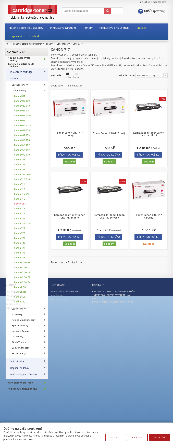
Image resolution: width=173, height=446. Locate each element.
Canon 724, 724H (22, 225)
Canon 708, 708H (22, 176)
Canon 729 (19, 245)
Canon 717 (19, 205)
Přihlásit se (144, 2)
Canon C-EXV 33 (22, 264)
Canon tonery (19, 92)
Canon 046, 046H (22, 117)
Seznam (76, 75)
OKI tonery (17, 338)
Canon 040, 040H (22, 107)
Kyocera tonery (20, 327)
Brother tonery (20, 86)
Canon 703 (19, 161)
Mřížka (68, 75)
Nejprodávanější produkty (66, 422)
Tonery (14, 80)
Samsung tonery (20, 349)
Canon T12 (19, 303)
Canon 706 (19, 166)
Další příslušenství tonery (23, 376)
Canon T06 (19, 298)
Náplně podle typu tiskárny (19, 60)
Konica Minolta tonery (23, 322)
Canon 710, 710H (22, 181)
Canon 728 (19, 240)
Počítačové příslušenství (22, 390)
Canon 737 (19, 259)
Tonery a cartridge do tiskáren (21, 66)
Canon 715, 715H (22, 196)
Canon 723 (19, 220)
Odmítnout (137, 437)
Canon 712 (19, 191)
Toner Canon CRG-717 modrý (70, 134)
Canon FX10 (20, 293)
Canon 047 (19, 122)
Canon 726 (19, 235)
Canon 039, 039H (22, 102)
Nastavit (114, 437)
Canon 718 (19, 210)
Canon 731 (19, 249)
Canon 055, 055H (22, 137)
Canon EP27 (20, 289)
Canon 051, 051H (22, 127)
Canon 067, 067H (22, 151)
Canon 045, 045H (22, 112)
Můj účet (10, 415)
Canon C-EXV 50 (22, 279)
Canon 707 (19, 171)
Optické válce (17, 363)
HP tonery (17, 316)
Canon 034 (19, 98)
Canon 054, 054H (22, 132)
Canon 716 (19, 200)
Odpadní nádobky (19, 369)
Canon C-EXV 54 (22, 284)
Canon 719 (19, 215)
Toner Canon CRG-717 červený (149, 216)
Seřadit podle (126, 75)
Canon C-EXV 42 (22, 269)
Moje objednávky (14, 422)
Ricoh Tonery (19, 344)
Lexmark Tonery (20, 333)
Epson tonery (19, 310)
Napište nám (159, 2)
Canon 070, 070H (22, 156)
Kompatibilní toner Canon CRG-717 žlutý (148, 134)
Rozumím (159, 437)
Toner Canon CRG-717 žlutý (109, 133)
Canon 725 (19, 230)
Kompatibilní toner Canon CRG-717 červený (109, 216)
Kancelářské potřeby (20, 384)
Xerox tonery (19, 355)
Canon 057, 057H (22, 147)
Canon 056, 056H (22, 142)
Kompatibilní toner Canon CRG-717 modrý (69, 216)
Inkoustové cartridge (21, 73)
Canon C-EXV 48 (22, 274)
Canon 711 (19, 186)
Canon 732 (19, 254)
